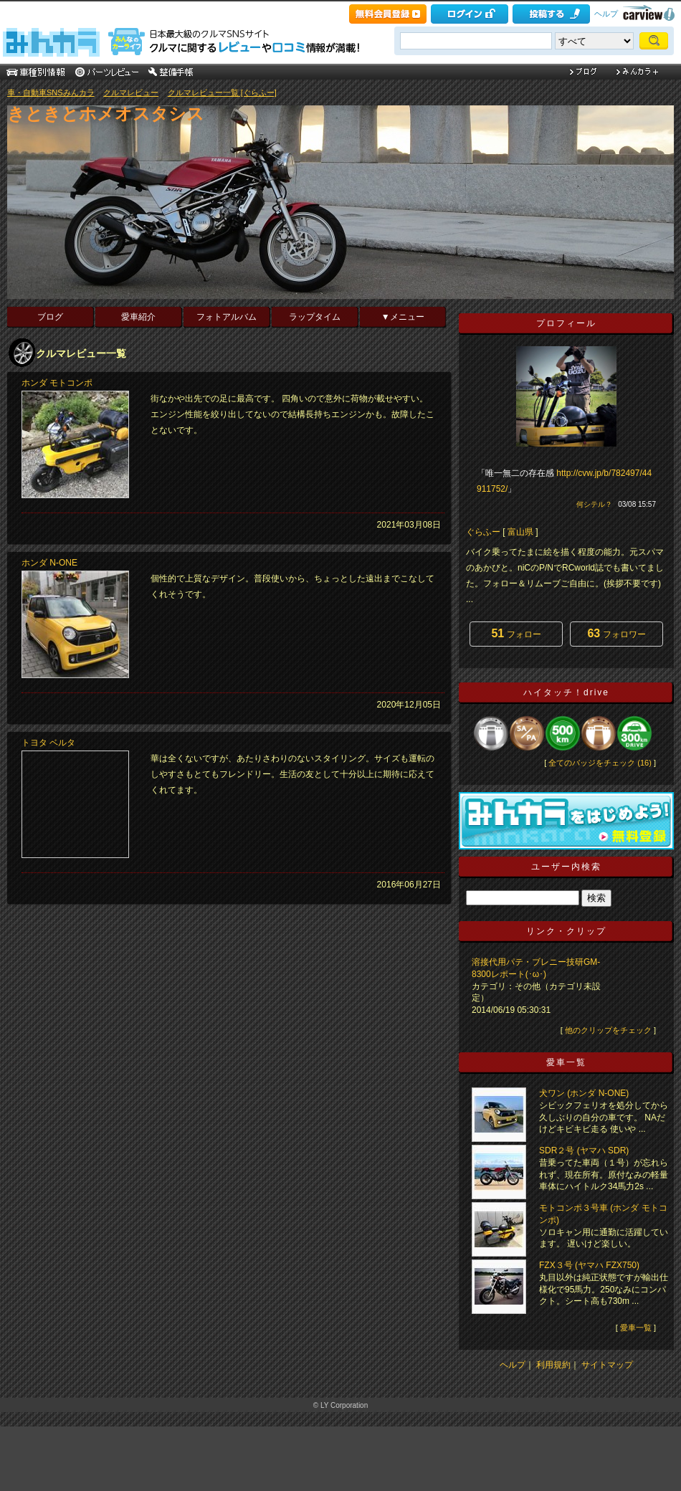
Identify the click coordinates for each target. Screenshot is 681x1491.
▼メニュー (402, 317)
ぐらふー (483, 532)
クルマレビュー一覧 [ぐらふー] (222, 92)
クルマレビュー (130, 92)
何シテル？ (594, 504)
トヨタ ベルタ (48, 743)
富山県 (520, 532)
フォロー (515, 633)
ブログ (50, 317)
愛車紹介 (138, 317)
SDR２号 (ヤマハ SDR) (584, 1150)
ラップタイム (314, 317)
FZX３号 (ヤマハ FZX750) (589, 1265)
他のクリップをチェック (608, 1030)
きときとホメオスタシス (105, 113)
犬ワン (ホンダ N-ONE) (584, 1093)
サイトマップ (607, 1365)
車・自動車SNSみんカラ (51, 92)
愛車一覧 (636, 1327)
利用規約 (553, 1365)
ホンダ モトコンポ (57, 383)
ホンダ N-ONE (49, 563)
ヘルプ (606, 13)
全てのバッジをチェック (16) (600, 762)
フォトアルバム (226, 317)
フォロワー (616, 633)
